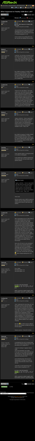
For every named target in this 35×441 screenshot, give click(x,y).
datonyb (4, 262)
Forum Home (5, 5)
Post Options (18, 21)
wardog (4, 147)
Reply (17, 22)
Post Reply (4, 14)
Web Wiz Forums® (18, 396)
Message (17, 17)
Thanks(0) (25, 21)
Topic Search (22, 18)
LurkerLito (4, 21)
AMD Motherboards (21, 5)
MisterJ (4, 49)
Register (28, 7)
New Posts (29, 5)
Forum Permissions (31, 392)
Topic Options (30, 18)
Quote (31, 21)
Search (18, 7)
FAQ (14, 7)
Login (33, 7)
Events (22, 7)
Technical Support (12, 5)
